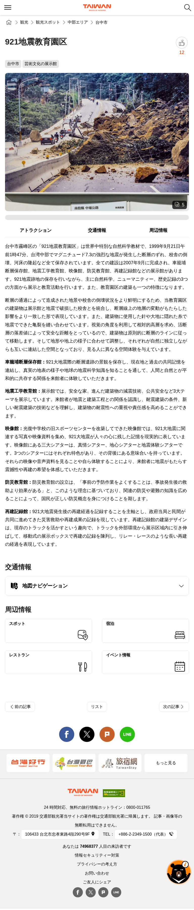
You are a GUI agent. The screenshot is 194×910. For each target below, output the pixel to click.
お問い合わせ (97, 873)
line (127, 734)
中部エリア (78, 22)
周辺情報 (158, 230)
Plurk (107, 734)
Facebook (78, 892)
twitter (86, 734)
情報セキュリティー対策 (97, 855)
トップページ (9, 22)
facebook (66, 734)
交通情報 (97, 230)
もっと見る (166, 763)
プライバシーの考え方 (97, 864)
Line (116, 892)
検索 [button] (188, 8)
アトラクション (36, 230)
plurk (103, 892)
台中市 (101, 22)
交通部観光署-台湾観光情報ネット (97, 8)
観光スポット (48, 22)
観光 (24, 22)
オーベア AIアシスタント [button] (178, 872)
